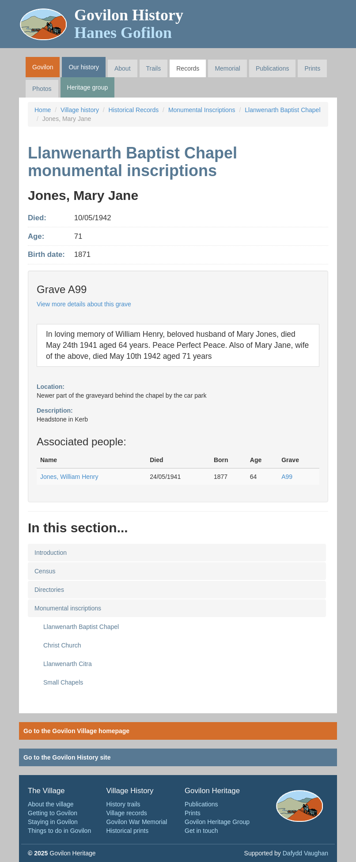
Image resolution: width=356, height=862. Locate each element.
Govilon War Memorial (136, 821)
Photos (42, 88)
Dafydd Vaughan (305, 853)
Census (44, 571)
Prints (312, 68)
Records (187, 68)
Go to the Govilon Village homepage (76, 730)
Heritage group (87, 87)
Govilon (42, 67)
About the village (51, 804)
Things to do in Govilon (59, 830)
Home (42, 109)
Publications (272, 68)
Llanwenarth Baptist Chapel (282, 109)
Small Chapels (63, 682)
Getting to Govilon (52, 813)
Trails (153, 68)
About (122, 68)
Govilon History (128, 23)
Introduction (50, 552)
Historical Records (134, 109)
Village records (126, 813)
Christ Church (62, 645)
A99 (286, 476)
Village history (80, 109)
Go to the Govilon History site (67, 757)
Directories (49, 589)
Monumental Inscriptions (201, 109)
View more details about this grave (84, 304)
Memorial (227, 68)
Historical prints (127, 830)
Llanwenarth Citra (67, 663)
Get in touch (201, 830)
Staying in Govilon (53, 821)
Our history (83, 67)
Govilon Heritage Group (217, 821)
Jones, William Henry (69, 476)
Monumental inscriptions (67, 608)
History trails (123, 804)
